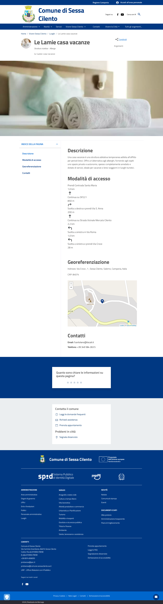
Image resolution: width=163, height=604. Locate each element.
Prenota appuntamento (97, 546)
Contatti (25, 541)
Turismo (62, 514)
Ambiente (63, 530)
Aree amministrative (29, 494)
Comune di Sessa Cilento (61, 14)
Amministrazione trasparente (113, 518)
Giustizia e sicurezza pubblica (70, 522)
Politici (23, 510)
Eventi (103, 502)
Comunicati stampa (109, 498)
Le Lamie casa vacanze (67, 33)
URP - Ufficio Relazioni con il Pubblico (36, 570)
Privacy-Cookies (59, 595)
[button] (129, 2)
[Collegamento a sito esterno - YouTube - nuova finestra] (122, 14)
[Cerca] (139, 14)
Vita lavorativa (64, 502)
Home (23, 33)
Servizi (62, 490)
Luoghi (52, 33)
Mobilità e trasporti (66, 518)
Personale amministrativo (31, 514)
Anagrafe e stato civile (67, 494)
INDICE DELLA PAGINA (33, 144)
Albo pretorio (106, 515)
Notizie (104, 494)
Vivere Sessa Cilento (37, 33)
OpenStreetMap (131, 325)
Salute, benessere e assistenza (71, 534)
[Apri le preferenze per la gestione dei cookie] (7, 597)
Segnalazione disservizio (97, 553)
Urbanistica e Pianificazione (70, 510)
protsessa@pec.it (28, 562)
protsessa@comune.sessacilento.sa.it (36, 566)
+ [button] (71, 284)
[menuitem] (96, 26)
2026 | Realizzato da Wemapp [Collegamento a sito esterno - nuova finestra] (33, 602)
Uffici (23, 502)
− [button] (71, 287)
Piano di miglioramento (110, 522)
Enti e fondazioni (27, 506)
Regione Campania (101, 2)
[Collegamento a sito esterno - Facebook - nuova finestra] (117, 14)
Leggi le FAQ (92, 549)
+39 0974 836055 (28, 558)
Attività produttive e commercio (71, 506)
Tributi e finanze (65, 526)
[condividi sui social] (120, 39)
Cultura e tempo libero (67, 498)
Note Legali (72, 595)
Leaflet (122, 325)
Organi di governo (28, 498)
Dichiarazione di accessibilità (99, 557)
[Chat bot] (156, 597)
